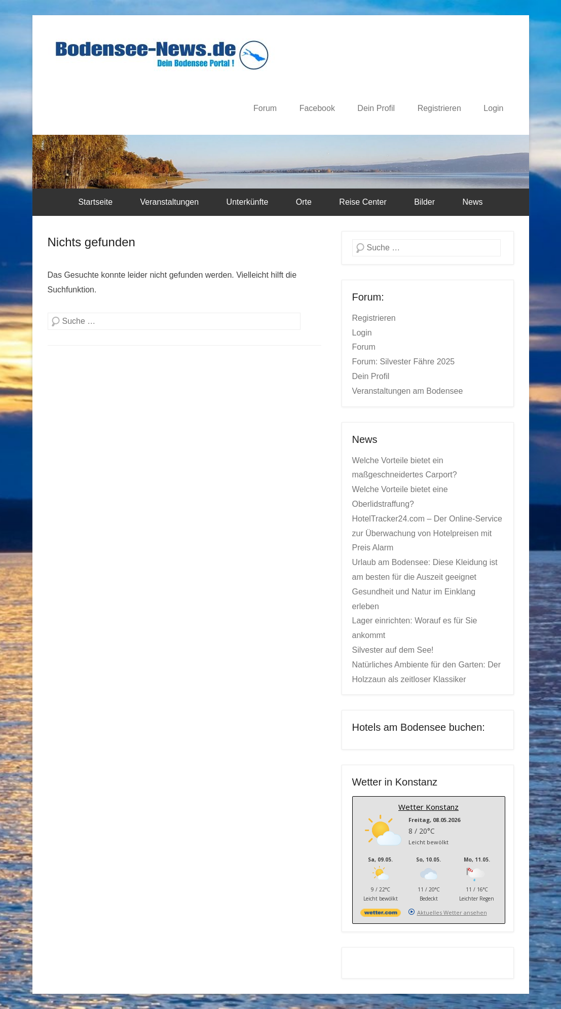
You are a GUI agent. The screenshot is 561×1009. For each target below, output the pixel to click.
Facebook (317, 108)
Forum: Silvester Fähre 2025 (403, 361)
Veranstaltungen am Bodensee (407, 391)
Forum (265, 108)
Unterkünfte (248, 202)
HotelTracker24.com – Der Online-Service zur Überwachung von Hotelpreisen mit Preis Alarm (427, 533)
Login (493, 108)
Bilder (424, 202)
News (473, 202)
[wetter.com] (380, 914)
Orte (304, 202)
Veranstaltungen (169, 202)
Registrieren (439, 108)
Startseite (95, 202)
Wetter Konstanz (428, 807)
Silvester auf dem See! (393, 650)
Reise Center (362, 202)
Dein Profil (376, 108)
